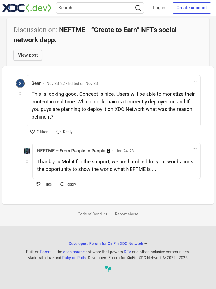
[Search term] (100, 8)
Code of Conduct (92, 214)
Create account (191, 7)
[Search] (138, 8)
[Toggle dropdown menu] (194, 81)
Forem (45, 252)
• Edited (72, 83)
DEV (127, 252)
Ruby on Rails (74, 257)
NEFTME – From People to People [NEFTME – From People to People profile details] (71, 151)
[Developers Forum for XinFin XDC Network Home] (26, 8)
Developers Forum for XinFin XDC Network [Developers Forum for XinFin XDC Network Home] (106, 243)
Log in (159, 7)
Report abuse (126, 214)
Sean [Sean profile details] (37, 83)
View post (28, 55)
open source (74, 252)
